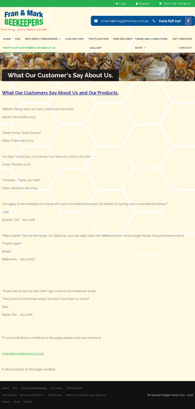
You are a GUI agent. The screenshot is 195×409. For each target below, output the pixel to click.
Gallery (96, 47)
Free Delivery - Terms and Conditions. (140, 38)
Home (7, 38)
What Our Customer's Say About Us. (29, 47)
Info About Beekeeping (41, 38)
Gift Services (182, 38)
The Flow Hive (98, 38)
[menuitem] (5, 388)
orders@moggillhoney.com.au (125, 21)
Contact (185, 47)
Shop (138, 47)
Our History (75, 38)
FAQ (17, 38)
